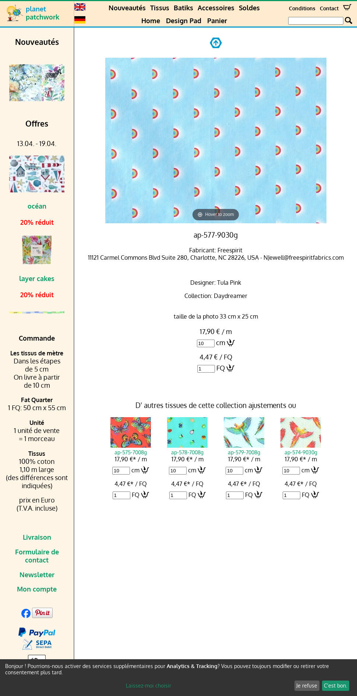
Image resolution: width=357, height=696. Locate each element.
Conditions (302, 8)
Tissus (159, 8)
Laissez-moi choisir (148, 685)
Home (150, 21)
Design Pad (183, 21)
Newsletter (37, 575)
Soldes (249, 8)
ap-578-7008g (187, 448)
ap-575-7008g (130, 448)
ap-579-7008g (244, 448)
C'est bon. (335, 685)
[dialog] (178, 677)
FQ (220, 368)
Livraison (37, 537)
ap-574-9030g (300, 448)
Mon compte (37, 589)
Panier (217, 21)
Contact (329, 8)
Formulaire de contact (37, 556)
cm (220, 342)
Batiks (183, 8)
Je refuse (306, 685)
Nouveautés (127, 8)
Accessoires (216, 8)
